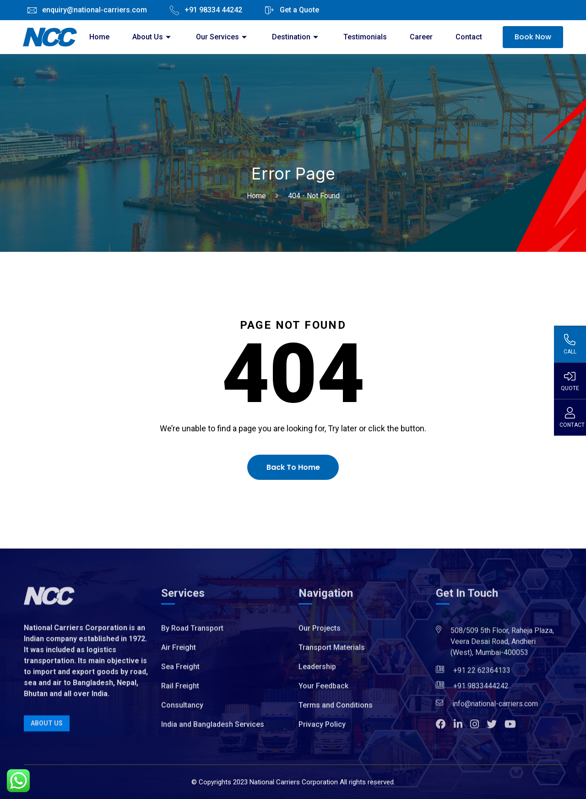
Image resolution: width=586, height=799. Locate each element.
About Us (152, 37)
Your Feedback (323, 689)
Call (569, 343)
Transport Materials (331, 651)
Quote (569, 380)
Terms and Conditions (335, 708)
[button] (445, 728)
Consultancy (182, 708)
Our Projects (319, 631)
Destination (296, 37)
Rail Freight (180, 689)
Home (99, 37)
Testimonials (365, 37)
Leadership (317, 670)
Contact (469, 37)
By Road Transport (192, 631)
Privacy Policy (322, 727)
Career (421, 37)
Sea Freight (180, 670)
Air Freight (178, 651)
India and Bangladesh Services (212, 727)
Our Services (222, 37)
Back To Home (293, 467)
